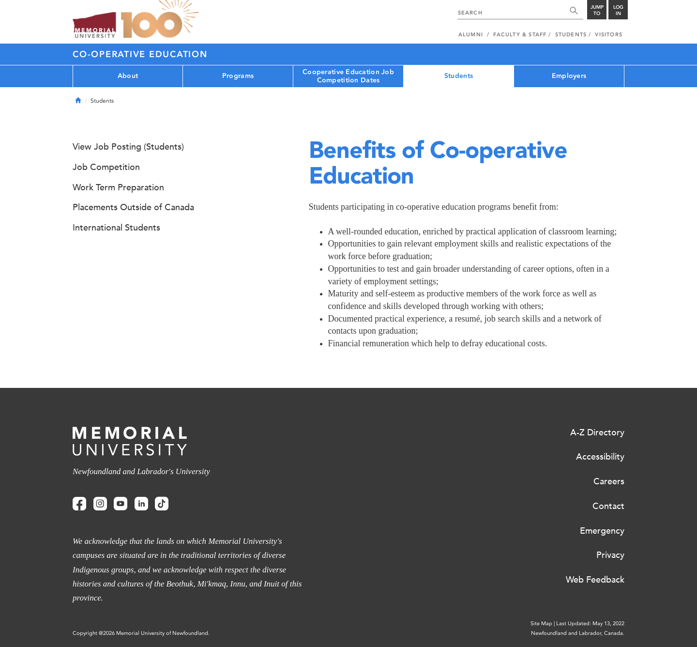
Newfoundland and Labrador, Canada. (577, 633)
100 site (160, 19)
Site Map (541, 623)
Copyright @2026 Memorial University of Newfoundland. (141, 633)
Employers (569, 76)
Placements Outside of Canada (133, 207)
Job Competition (106, 167)
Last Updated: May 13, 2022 (590, 623)
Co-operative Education (140, 54)
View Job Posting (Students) (128, 146)
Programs (238, 76)
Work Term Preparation (118, 187)
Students (458, 76)
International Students (116, 227)
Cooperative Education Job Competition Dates (348, 76)
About (128, 76)
